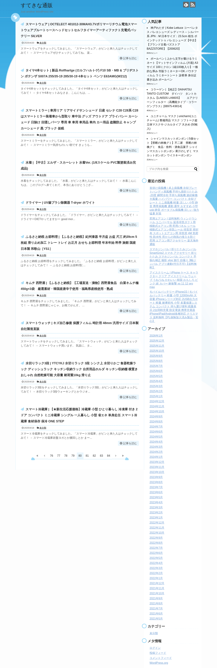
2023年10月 (157, 472)
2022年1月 (156, 578)
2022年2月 (156, 573)
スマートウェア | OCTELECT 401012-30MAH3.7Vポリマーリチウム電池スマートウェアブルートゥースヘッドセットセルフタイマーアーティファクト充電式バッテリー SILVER (79, 30)
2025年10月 (157, 350)
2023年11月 (157, 467)
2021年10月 (157, 593)
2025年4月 (156, 381)
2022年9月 (156, 537)
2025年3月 (156, 386)
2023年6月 (156, 492)
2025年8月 (156, 360)
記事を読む (130, 58)
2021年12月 (157, 583)
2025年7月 (156, 365)
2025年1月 (156, 396)
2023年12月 (157, 461)
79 (73, 455)
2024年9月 (156, 416)
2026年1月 (156, 335)
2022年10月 (157, 532)
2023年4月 (156, 502)
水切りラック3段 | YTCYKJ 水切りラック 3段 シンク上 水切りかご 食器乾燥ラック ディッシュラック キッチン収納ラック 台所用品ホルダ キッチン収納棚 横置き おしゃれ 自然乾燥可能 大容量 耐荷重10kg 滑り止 (79, 369)
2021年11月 (157, 588)
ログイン (155, 647)
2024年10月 (157, 411)
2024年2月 (156, 451)
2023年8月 (156, 482)
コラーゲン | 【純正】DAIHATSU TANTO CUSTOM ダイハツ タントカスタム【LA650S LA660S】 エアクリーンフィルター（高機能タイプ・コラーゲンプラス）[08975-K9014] (172, 98)
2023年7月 (156, 487)
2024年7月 (156, 426)
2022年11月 (157, 527)
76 (51, 455)
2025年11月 (157, 345)
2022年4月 (156, 563)
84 (108, 455)
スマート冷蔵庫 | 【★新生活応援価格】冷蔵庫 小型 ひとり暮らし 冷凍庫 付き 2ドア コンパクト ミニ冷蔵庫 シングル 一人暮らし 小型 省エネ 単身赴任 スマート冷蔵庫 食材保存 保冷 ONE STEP (79, 415)
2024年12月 (157, 401)
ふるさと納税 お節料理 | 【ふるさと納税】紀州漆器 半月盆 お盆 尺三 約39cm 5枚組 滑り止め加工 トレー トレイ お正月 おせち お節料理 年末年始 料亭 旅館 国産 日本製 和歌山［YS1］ (79, 242)
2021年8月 (156, 603)
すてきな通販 (37, 5)
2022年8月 (156, 542)
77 (58, 455)
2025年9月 (156, 355)
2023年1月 (156, 517)
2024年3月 (156, 446)
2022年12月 (157, 522)
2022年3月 (156, 568)
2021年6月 (156, 613)
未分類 (42, 42)
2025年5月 (156, 376)
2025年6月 (156, 371)
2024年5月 (156, 436)
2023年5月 (156, 497)
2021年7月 (156, 608)
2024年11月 (157, 406)
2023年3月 (156, 507)
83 (101, 455)
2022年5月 (156, 557)
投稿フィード (158, 652)
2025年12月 (157, 340)
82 (94, 455)
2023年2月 (156, 512)
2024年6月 (156, 431)
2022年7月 (156, 547)
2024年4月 (156, 441)
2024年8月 (156, 421)
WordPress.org (159, 662)
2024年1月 (156, 456)
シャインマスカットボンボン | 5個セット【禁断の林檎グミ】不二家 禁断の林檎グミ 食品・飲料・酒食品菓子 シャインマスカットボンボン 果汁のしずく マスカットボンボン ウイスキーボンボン (173, 147)
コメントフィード (161, 658)
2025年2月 (156, 391)
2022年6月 (156, 552)
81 (87, 455)
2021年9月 (156, 598)
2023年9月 (156, 477)
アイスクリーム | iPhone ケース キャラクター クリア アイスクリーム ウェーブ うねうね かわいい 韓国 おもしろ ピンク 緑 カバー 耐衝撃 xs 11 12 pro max (174, 280)
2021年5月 (156, 618)
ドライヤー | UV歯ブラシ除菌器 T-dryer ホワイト (60, 202)
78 (65, 455)
